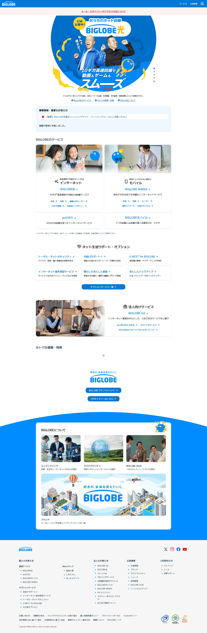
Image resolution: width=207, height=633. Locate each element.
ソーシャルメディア (139, 588)
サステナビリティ (138, 573)
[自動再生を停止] (154, 81)
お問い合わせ (24, 615)
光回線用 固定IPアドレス (107, 581)
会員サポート (169, 573)
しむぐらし (70, 574)
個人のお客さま (26, 560)
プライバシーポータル (111, 615)
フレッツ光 (102, 573)
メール (166, 569)
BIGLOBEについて (128, 100)
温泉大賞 (70, 570)
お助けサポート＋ (30, 591)
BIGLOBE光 (28, 570)
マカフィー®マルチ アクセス (108, 597)
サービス (183, 3)
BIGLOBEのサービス (82, 100)
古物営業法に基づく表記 (54, 619)
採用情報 (134, 581)
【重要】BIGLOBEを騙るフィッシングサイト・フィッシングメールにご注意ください (86, 116)
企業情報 (193, 3)
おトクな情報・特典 (105, 100)
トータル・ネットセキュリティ (36, 599)
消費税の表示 (38, 615)
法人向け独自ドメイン (106, 602)
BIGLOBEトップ (114, 619)
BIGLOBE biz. (103, 565)
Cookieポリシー (130, 615)
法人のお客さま (101, 560)
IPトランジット (103, 592)
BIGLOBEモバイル (30, 578)
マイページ (168, 565)
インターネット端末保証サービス (37, 595)
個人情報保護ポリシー (89, 615)
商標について (98, 619)
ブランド (134, 569)
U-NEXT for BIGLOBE (32, 603)
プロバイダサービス (105, 577)
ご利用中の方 (166, 560)
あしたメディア (72, 578)
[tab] (154, 68)
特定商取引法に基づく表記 (30, 619)
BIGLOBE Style (137, 584)
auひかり (26, 574)
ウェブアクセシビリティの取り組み (62, 615)
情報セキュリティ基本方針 (79, 619)
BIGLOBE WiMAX (30, 582)
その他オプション (30, 607)
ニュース (134, 577)
